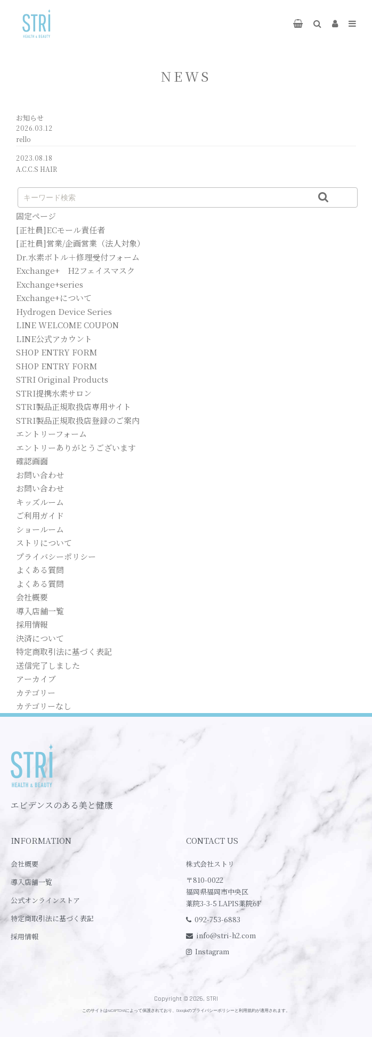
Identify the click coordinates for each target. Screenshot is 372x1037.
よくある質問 (40, 569)
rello (23, 139)
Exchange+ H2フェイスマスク (75, 270)
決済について (40, 638)
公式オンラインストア (45, 900)
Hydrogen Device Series (64, 311)
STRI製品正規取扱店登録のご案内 (78, 420)
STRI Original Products (62, 379)
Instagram (212, 951)
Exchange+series (49, 284)
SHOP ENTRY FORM (56, 352)
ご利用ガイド (40, 515)
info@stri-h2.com (226, 935)
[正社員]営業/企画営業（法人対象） (80, 243)
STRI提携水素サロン (54, 393)
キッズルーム (40, 502)
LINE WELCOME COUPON (67, 324)
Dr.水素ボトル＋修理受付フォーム (78, 257)
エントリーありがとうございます (76, 447)
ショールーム (40, 529)
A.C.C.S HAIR (36, 168)
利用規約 (247, 1011)
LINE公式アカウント (54, 338)
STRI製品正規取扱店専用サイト (73, 406)
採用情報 (32, 624)
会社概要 (32, 597)
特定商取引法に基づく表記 (64, 651)
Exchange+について (54, 297)
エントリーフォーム (51, 433)
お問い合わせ (40, 474)
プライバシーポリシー (56, 556)
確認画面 (32, 460)
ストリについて (44, 542)
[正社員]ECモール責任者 (60, 229)
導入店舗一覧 (40, 610)
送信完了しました (48, 665)
